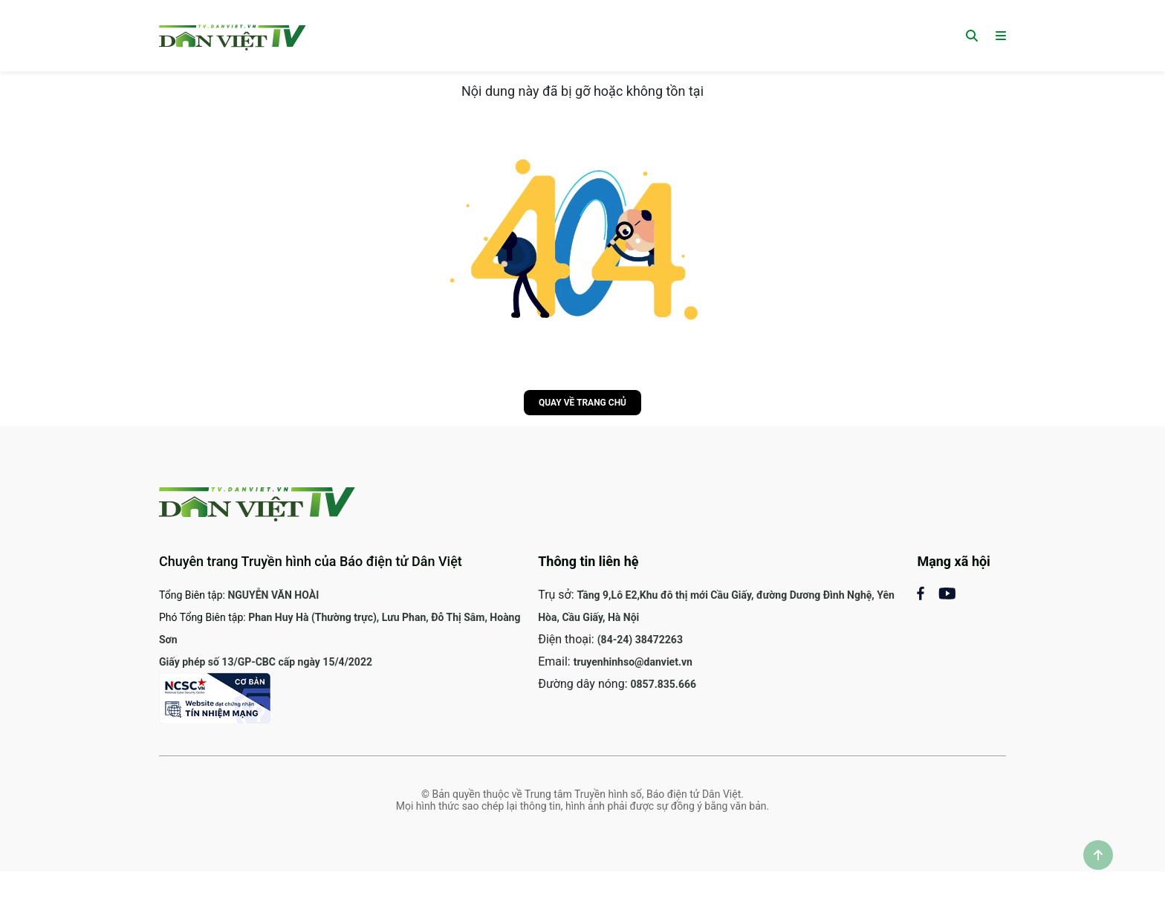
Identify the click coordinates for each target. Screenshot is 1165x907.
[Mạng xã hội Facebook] (927, 592)
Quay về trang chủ (582, 402)
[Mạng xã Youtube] (946, 592)
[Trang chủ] (232, 35)
